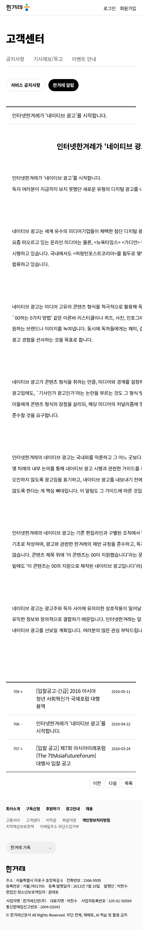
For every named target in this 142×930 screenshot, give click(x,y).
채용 (89, 808)
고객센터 (25, 38)
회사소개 (13, 808)
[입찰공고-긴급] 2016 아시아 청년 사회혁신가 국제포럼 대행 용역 (68, 698)
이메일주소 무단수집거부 (59, 826)
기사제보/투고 (48, 59)
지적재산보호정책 (20, 826)
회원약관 (69, 820)
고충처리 (13, 820)
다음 (113, 783)
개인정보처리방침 (96, 820)
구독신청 (33, 808)
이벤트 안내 (84, 59)
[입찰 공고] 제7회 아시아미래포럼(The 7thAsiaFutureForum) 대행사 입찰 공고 (71, 755)
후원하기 (53, 808)
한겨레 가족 (20, 847)
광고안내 (73, 808)
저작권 (51, 820)
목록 (129, 783)
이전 (97, 783)
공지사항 (15, 59)
